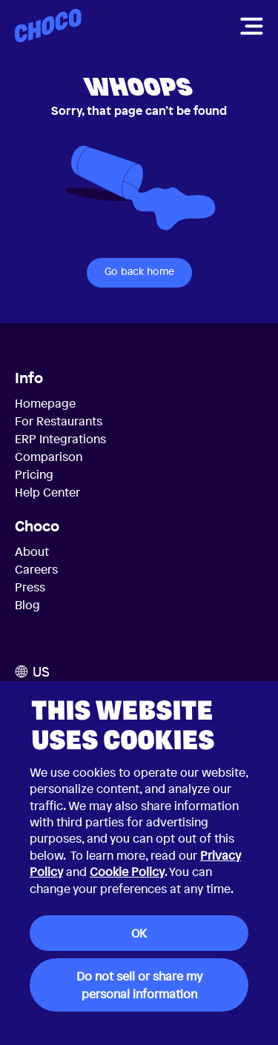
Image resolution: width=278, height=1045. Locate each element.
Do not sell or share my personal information (139, 985)
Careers (36, 569)
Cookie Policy (127, 871)
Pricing (34, 474)
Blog (27, 605)
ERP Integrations (60, 439)
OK (139, 933)
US (32, 671)
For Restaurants (58, 421)
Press (30, 587)
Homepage (45, 403)
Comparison (48, 456)
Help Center (47, 492)
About (32, 551)
